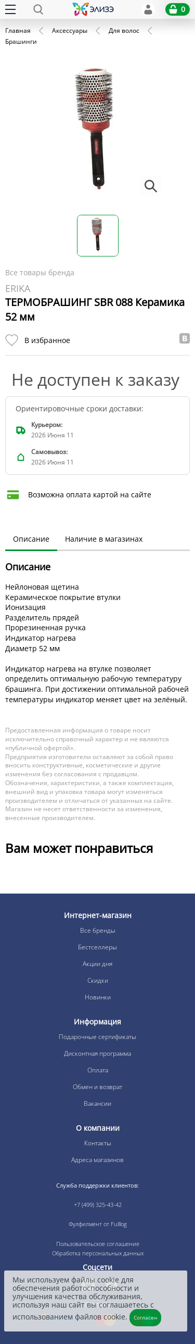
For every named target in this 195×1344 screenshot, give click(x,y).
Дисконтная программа (97, 1053)
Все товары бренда (39, 272)
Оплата (97, 1070)
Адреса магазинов (97, 1159)
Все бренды (97, 930)
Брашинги (21, 41)
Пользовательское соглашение (97, 1244)
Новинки (98, 997)
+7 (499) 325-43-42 (98, 1204)
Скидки (97, 980)
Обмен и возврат (97, 1086)
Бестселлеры (97, 947)
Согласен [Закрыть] (145, 1317)
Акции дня (97, 963)
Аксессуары (69, 30)
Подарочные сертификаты (97, 1036)
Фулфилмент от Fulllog (98, 1224)
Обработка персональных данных (98, 1253)
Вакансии (97, 1103)
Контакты (97, 1143)
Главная (18, 30)
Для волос (124, 30)
